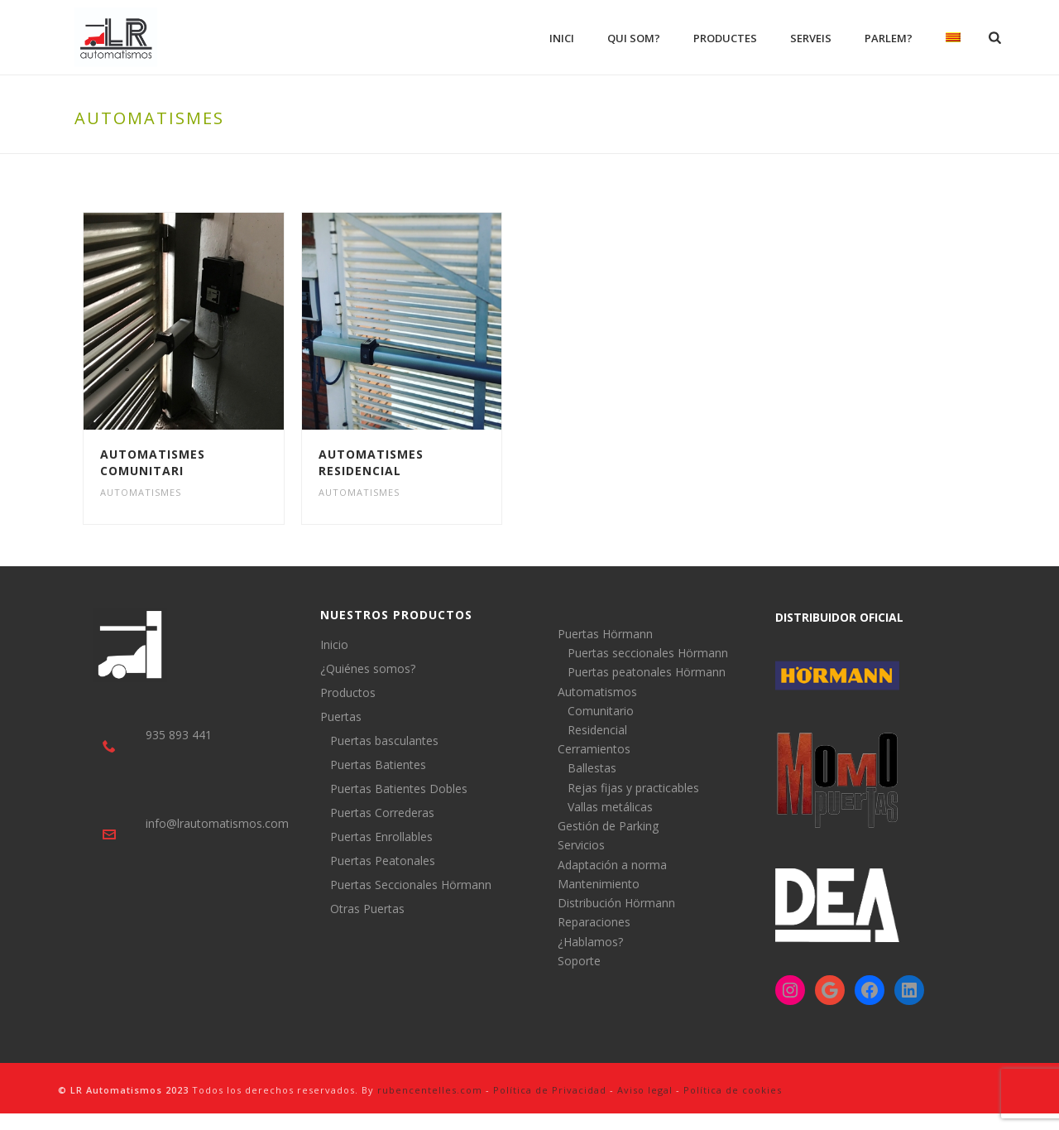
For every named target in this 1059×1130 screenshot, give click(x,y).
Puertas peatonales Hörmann (647, 672)
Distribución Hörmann (616, 903)
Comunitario (601, 711)
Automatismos (597, 692)
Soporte (579, 961)
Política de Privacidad (549, 1090)
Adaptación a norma (612, 865)
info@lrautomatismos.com (217, 823)
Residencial (597, 730)
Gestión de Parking (608, 826)
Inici (561, 38)
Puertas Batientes (378, 764)
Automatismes (140, 492)
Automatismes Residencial (371, 462)
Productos (348, 692)
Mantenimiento (599, 884)
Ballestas (592, 768)
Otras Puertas (367, 909)
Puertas (341, 716)
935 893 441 (179, 735)
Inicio (334, 644)
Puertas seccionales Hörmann (648, 653)
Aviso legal (645, 1090)
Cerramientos (594, 749)
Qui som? (633, 38)
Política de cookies (732, 1090)
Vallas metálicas (610, 807)
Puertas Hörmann (605, 634)
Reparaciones (594, 922)
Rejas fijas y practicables (633, 788)
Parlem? (889, 38)
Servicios (581, 845)
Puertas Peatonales (382, 861)
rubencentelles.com (429, 1090)
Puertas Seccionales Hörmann (410, 885)
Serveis (810, 38)
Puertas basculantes (384, 740)
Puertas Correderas (382, 812)
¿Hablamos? (590, 942)
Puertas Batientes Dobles (398, 788)
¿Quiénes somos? (367, 668)
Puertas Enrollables (381, 836)
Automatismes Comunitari (152, 462)
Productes (725, 38)
